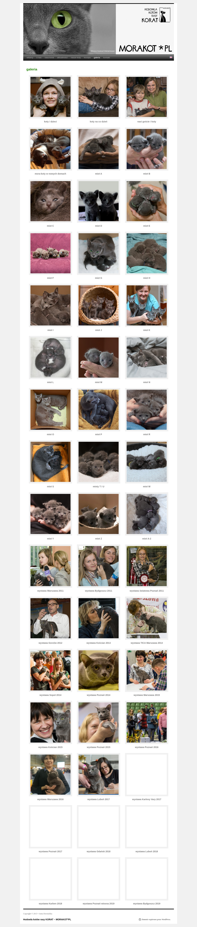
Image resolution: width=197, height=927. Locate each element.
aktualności (62, 57)
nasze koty (76, 57)
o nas (39, 57)
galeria (97, 57)
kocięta (87, 57)
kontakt (106, 57)
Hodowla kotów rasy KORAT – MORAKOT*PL (47, 919)
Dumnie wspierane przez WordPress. (156, 919)
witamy (30, 57)
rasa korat (49, 57)
